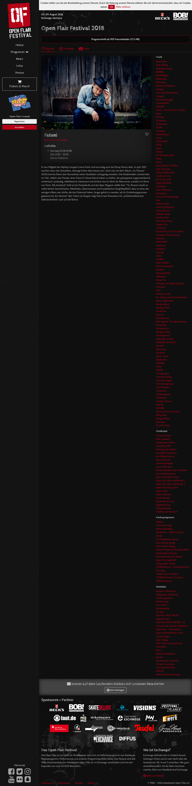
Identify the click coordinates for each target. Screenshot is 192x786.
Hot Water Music (164, 221)
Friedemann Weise (165, 442)
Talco (158, 366)
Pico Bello (161, 646)
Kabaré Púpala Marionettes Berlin (173, 549)
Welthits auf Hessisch (166, 511)
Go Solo (160, 611)
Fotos (84, 48)
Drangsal (160, 130)
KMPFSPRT (161, 241)
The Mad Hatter (164, 377)
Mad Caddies (162, 262)
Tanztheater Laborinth (167, 660)
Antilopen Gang (164, 68)
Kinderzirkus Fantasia (166, 553)
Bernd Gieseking (164, 528)
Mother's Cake (163, 293)
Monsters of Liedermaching (170, 283)
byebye (160, 89)
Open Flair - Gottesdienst (169, 629)
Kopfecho (161, 245)
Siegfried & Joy (163, 504)
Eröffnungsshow (164, 598)
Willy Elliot (161, 415)
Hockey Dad (162, 217)
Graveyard (161, 193)
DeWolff (160, 106)
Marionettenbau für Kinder (169, 556)
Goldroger (161, 186)
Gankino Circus (163, 176)
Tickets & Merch (19, 84)
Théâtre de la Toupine (167, 573)
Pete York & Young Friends (169, 643)
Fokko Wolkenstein (165, 172)
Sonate (159, 657)
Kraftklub (160, 248)
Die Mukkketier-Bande (167, 539)
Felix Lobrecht (163, 439)
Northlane (161, 311)
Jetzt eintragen (115, 690)
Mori (158, 290)
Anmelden (19, 127)
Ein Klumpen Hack (165, 155)
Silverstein (161, 349)
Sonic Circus (162, 356)
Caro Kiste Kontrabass (167, 92)
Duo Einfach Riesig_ (166, 546)
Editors (159, 151)
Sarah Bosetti (163, 497)
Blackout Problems (165, 85)
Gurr (158, 200)
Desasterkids (162, 103)
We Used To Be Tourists (168, 411)
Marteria (160, 269)
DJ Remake (161, 124)
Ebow (159, 148)
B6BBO (160, 71)
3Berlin (159, 521)
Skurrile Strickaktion (166, 653)
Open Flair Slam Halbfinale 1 (170, 480)
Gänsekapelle (163, 608)
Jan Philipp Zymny (165, 456)
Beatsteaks (161, 78)
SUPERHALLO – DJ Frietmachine (172, 567)
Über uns (92, 782)
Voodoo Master (164, 401)
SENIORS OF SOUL (166, 342)
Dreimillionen (163, 134)
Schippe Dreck (163, 332)
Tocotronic (161, 390)
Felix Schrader (163, 169)
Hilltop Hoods (163, 214)
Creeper (160, 96)
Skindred (160, 352)
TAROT (159, 370)
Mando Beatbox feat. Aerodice (171, 470)
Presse (19, 73)
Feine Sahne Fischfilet (167, 165)
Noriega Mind (163, 307)
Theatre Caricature (165, 664)
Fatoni (159, 162)
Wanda (159, 404)
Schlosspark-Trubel (165, 563)
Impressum (47, 782)
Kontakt (79, 782)
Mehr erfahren (123, 6)
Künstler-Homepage (56, 140)
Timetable (66, 48)
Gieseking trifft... (164, 445)
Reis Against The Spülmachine (171, 321)
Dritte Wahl (162, 141)
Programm (19, 52)
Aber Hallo (161, 61)
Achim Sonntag (164, 525)
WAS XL (160, 671)
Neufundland (162, 304)
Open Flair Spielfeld (166, 560)
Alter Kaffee (162, 65)
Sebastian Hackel (164, 338)
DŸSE (159, 144)
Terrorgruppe (162, 373)
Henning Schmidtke (166, 449)
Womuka (160, 422)
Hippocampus (163, 618)
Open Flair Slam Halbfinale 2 (170, 484)
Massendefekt (163, 273)
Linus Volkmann (164, 466)
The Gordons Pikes (165, 667)
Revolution (161, 325)
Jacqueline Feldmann (166, 452)
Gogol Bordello (163, 182)
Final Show (161, 605)
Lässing (160, 252)
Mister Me (161, 280)
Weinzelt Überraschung (168, 674)
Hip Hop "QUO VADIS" (167, 615)
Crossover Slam (164, 435)
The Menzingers (164, 380)
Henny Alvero (163, 210)
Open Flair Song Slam (167, 487)
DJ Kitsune (161, 120)
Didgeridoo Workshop (167, 594)
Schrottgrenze (163, 335)
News (19, 59)
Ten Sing (160, 570)
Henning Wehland (165, 207)
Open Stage (162, 639)
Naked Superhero (165, 300)
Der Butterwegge (164, 99)
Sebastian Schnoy (165, 501)
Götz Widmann (164, 189)
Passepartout (162, 318)
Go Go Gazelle (163, 179)
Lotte (158, 255)
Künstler (48, 48)
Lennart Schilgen (164, 463)
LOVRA (160, 259)
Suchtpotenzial (163, 508)
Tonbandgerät (163, 394)
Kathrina (160, 238)
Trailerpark (161, 397)
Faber (159, 158)
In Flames (161, 227)
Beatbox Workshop (166, 591)
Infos (19, 66)
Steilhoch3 (161, 359)
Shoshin (160, 345)
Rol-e (159, 650)
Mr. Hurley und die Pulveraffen (171, 297)
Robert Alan (162, 491)
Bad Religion (162, 75)
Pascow (160, 314)
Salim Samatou (163, 494)
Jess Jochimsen (163, 459)
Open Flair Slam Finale (167, 477)
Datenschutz (63, 782)
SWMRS (160, 363)
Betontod (161, 82)
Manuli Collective (164, 266)
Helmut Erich (162, 203)
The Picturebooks (164, 383)
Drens (159, 137)
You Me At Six (163, 425)
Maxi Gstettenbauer (166, 473)
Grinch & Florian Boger (167, 196)
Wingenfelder (163, 418)
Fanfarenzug (162, 601)
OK (111, 6)
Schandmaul (162, 328)
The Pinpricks (162, 387)
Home (20, 45)
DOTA (159, 127)
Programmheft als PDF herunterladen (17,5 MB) (115, 39)
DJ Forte (160, 117)
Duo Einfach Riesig (165, 542)
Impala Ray (162, 224)
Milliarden (161, 276)
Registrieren (19, 121)
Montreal (160, 286)
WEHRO (160, 408)
